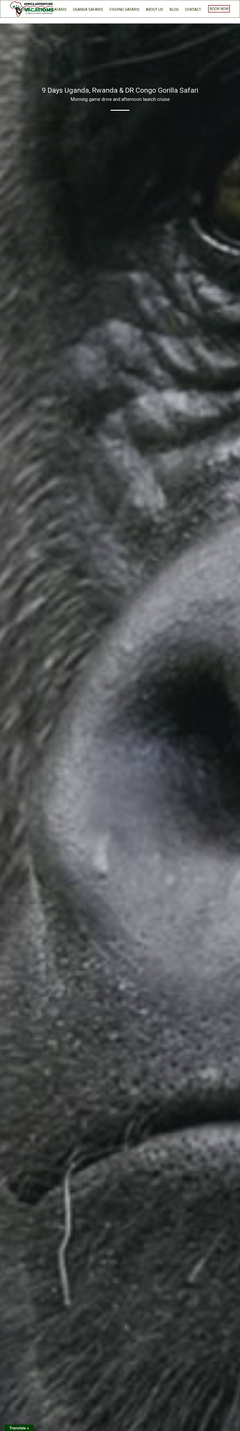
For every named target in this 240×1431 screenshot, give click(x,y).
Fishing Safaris (124, 9)
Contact (193, 9)
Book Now (219, 9)
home (24, 9)
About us (154, 9)
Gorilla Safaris (51, 9)
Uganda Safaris (88, 9)
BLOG (174, 9)
